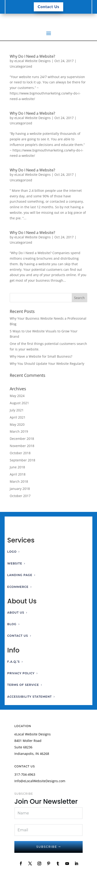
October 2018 (20, 453)
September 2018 (22, 460)
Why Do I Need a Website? (32, 56)
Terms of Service (23, 685)
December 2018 (22, 438)
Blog (11, 624)
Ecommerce (17, 587)
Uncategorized (21, 66)
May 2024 (17, 396)
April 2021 (17, 417)
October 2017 (20, 496)
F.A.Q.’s (13, 661)
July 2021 (17, 410)
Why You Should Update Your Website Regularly (47, 363)
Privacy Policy (20, 673)
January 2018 (20, 488)
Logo (12, 551)
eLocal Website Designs (32, 61)
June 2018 (17, 467)
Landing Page (19, 575)
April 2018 (17, 474)
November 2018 (22, 446)
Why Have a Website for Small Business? (41, 356)
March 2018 (19, 481)
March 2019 (19, 431)
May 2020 (17, 424)
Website (14, 563)
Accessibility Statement (29, 696)
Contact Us (48, 6)
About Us (15, 612)
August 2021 (19, 403)
